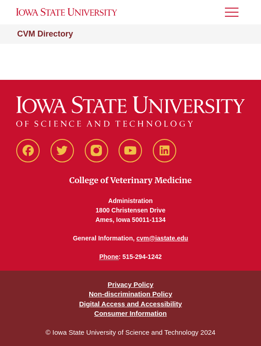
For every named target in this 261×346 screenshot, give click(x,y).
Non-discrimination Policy (130, 294)
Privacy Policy (131, 284)
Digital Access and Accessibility (130, 304)
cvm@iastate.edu (162, 238)
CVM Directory (45, 33)
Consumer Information (130, 313)
